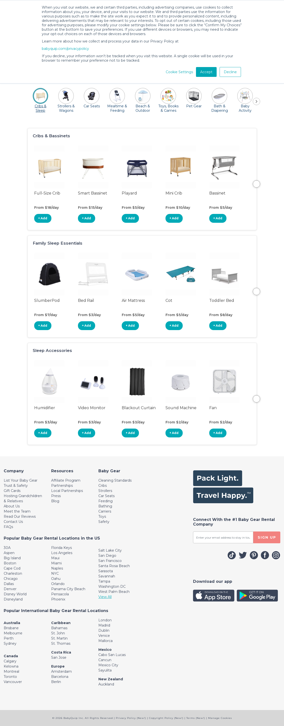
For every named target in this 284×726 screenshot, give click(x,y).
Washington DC (112, 586)
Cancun (104, 660)
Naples (57, 568)
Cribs (102, 485)
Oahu (55, 578)
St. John (58, 633)
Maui (55, 558)
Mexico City (108, 665)
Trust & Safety (16, 485)
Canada (11, 656)
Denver (10, 589)
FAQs (8, 527)
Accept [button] (206, 72)
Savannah (106, 576)
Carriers (104, 511)
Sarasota (105, 571)
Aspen (9, 553)
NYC (55, 573)
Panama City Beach (68, 589)
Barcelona (59, 676)
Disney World (15, 594)
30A (7, 547)
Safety (103, 521)
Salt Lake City (110, 550)
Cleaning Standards (115, 480)
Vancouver (13, 682)
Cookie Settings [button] (179, 72)
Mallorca (105, 641)
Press (56, 496)
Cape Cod (12, 568)
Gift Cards (12, 491)
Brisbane (11, 628)
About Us (12, 506)
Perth (9, 638)
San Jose (58, 657)
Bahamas (59, 628)
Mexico (105, 649)
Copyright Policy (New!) (166, 718)
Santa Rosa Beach (114, 566)
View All (105, 597)
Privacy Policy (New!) (131, 718)
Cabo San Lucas (112, 655)
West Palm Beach (114, 591)
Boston (10, 563)
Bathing (105, 506)
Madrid (104, 625)
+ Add (42, 218)
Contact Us (13, 521)
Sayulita (105, 670)
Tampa (104, 581)
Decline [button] (230, 72)
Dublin (103, 630)
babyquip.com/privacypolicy (65, 48)
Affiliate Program (65, 480)
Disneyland (13, 599)
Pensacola (60, 594)
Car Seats (106, 496)
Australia (12, 623)
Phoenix (58, 599)
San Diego (107, 555)
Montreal (11, 671)
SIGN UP (267, 537)
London (105, 620)
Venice (104, 635)
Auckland (106, 684)
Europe (58, 666)
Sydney (10, 643)
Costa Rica (61, 652)
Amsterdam (61, 671)
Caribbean (61, 623)
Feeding (105, 501)
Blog (55, 501)
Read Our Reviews (20, 516)
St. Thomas (60, 643)
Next (256, 184)
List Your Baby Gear (20, 480)
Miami (56, 563)
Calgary (10, 661)
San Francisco (110, 560)
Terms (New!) (195, 718)
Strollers (105, 491)
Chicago (11, 578)
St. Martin (59, 638)
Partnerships (62, 485)
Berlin (56, 682)
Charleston (13, 573)
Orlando (58, 584)
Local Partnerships (67, 491)
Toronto (10, 676)
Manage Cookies (220, 718)
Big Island (12, 558)
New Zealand (110, 679)
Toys (102, 516)
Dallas (9, 584)
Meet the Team (17, 511)
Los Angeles (61, 553)
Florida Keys (61, 547)
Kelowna (11, 666)
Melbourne (13, 633)
